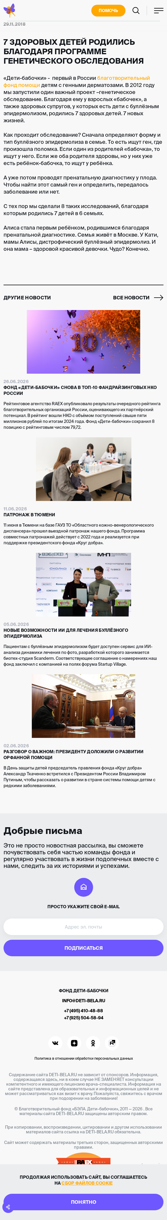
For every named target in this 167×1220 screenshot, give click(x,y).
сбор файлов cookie (87, 1183)
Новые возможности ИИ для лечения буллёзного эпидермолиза (66, 633)
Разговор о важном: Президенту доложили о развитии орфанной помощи (74, 754)
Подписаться (84, 948)
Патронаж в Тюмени (29, 514)
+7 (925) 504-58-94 (83, 1017)
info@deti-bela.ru (83, 1000)
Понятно (83, 1202)
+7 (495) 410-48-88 (83, 1010)
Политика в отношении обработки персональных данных (83, 1058)
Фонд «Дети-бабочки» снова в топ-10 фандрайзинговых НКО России (80, 390)
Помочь (108, 10)
